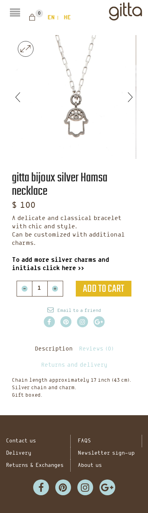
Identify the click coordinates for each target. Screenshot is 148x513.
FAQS (84, 441)
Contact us (21, 441)
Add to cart (103, 288)
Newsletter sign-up (106, 453)
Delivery (18, 453)
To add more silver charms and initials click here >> (60, 264)
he (67, 18)
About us (90, 465)
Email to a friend (79, 310)
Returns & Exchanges (35, 465)
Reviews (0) (96, 349)
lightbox (26, 49)
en (50, 18)
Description (54, 349)
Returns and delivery (74, 365)
